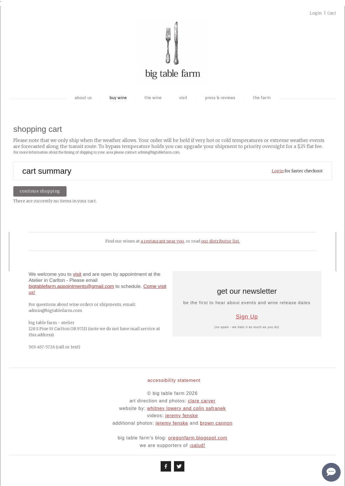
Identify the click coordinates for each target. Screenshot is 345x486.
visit (77, 274)
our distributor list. (220, 241)
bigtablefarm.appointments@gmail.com (71, 286)
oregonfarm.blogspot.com (197, 437)
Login (278, 170)
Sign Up (247, 316)
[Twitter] (179, 466)
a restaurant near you (162, 241)
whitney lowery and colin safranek (186, 408)
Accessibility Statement (173, 380)
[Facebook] (166, 466)
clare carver (202, 400)
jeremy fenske (181, 415)
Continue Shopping (40, 191)
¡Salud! (197, 445)
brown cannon (216, 423)
